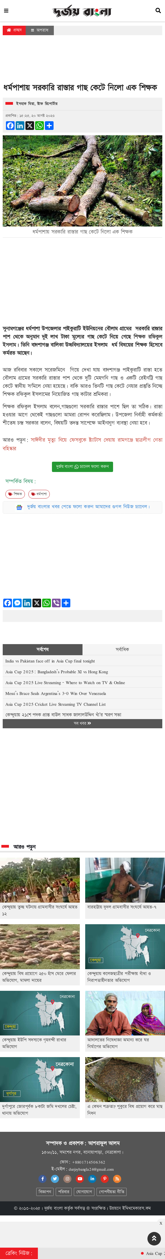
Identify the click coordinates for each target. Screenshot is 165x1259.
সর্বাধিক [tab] (122, 649)
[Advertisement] (82, 60)
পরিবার (63, 1192)
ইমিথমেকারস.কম (136, 1208)
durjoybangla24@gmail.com (91, 1169)
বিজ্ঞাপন (45, 1192)
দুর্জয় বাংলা (53, 1208)
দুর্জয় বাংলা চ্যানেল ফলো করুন (82, 467)
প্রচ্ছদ (14, 30)
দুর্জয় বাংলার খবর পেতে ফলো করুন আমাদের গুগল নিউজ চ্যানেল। (88, 506)
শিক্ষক (15, 494)
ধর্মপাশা (39, 494)
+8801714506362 (88, 1162)
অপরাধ (39, 30)
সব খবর (82, 723)
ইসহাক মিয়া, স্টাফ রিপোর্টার (37, 104)
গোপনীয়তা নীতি (111, 1192)
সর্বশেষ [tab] (43, 649)
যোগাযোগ (84, 1192)
